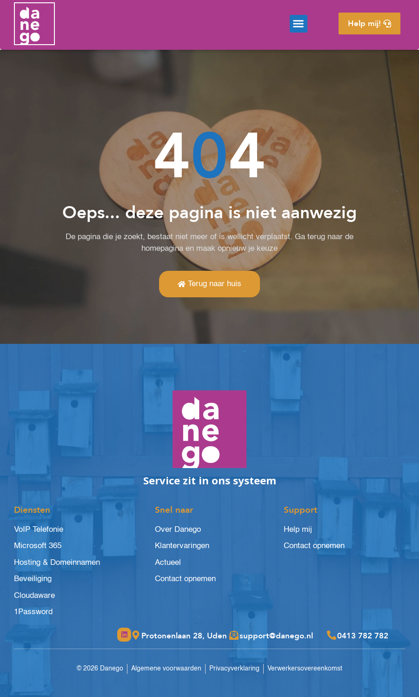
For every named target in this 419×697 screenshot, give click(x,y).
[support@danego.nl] (234, 635)
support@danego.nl (276, 635)
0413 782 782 (362, 635)
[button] (298, 24)
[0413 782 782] (331, 635)
